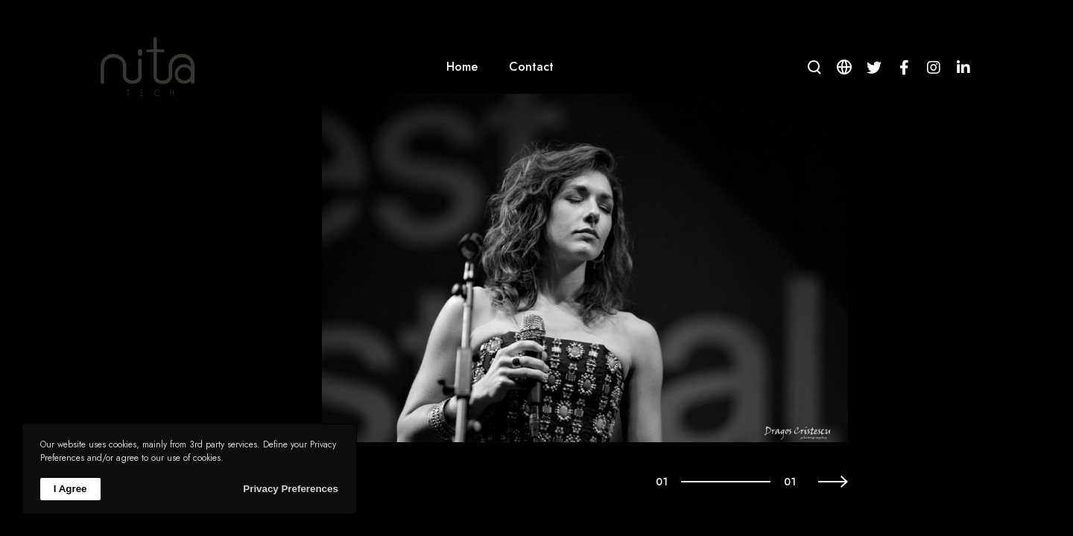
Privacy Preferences (290, 488)
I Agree (70, 488)
